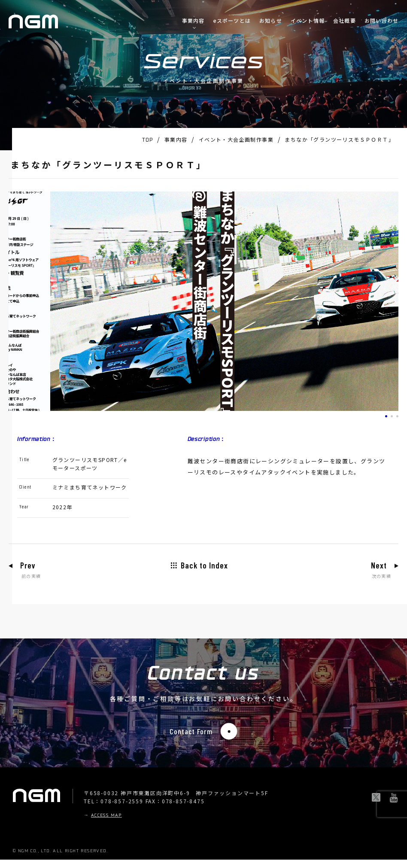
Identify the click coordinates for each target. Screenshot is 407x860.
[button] (386, 416)
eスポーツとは (232, 20)
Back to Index (204, 565)
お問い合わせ (381, 20)
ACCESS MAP (106, 816)
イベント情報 (308, 20)
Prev (28, 565)
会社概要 (344, 20)
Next (378, 565)
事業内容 (193, 20)
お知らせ (270, 20)
